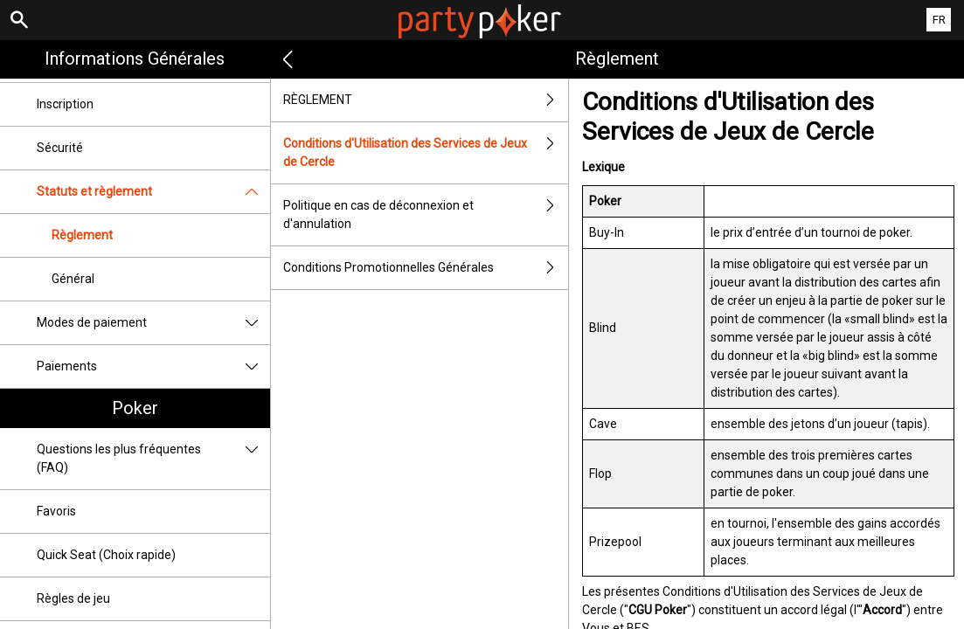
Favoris (56, 511)
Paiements (153, 366)
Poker (135, 407)
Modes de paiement (153, 322)
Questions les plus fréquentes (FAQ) (153, 458)
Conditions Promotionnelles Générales (425, 267)
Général (73, 279)
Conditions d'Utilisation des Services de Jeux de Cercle (425, 152)
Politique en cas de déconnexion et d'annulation (425, 214)
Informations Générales (135, 58)
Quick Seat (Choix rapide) (106, 555)
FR (939, 19)
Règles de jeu (73, 598)
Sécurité (60, 148)
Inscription (65, 104)
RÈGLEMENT (425, 100)
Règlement (82, 235)
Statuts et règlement (153, 191)
